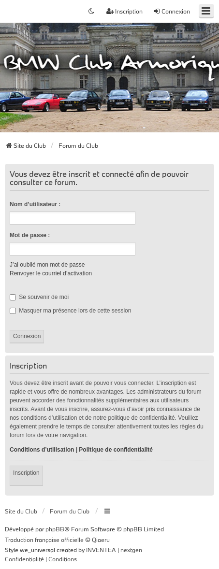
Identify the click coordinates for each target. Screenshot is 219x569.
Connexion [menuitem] (171, 11)
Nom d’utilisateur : (35, 204)
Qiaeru (101, 539)
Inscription (26, 472)
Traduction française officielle (44, 539)
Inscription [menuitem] (124, 11)
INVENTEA (101, 550)
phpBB (54, 529)
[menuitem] (24, 559)
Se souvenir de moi (39, 297)
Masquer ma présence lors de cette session (70, 310)
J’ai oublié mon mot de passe (47, 264)
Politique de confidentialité (116, 449)
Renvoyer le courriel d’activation (51, 273)
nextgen (131, 550)
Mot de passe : (30, 235)
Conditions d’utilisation (42, 449)
